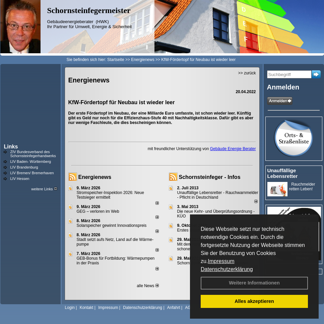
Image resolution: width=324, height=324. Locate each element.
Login (70, 307)
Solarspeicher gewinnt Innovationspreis (112, 225)
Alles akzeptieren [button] (254, 301)
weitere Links (44, 189)
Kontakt (86, 307)
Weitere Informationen (254, 282)
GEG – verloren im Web (98, 211)
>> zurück (247, 73)
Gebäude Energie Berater (233, 148)
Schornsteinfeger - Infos (210, 177)
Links (11, 146)
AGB (189, 307)
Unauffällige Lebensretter (282, 173)
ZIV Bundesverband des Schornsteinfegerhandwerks (33, 154)
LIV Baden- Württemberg (30, 161)
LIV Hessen (19, 179)
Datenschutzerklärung (227, 269)
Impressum (221, 261)
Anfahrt (173, 307)
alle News (147, 285)
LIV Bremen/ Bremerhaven (32, 173)
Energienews (95, 177)
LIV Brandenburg (24, 167)
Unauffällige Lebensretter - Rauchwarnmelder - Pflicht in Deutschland (217, 195)
